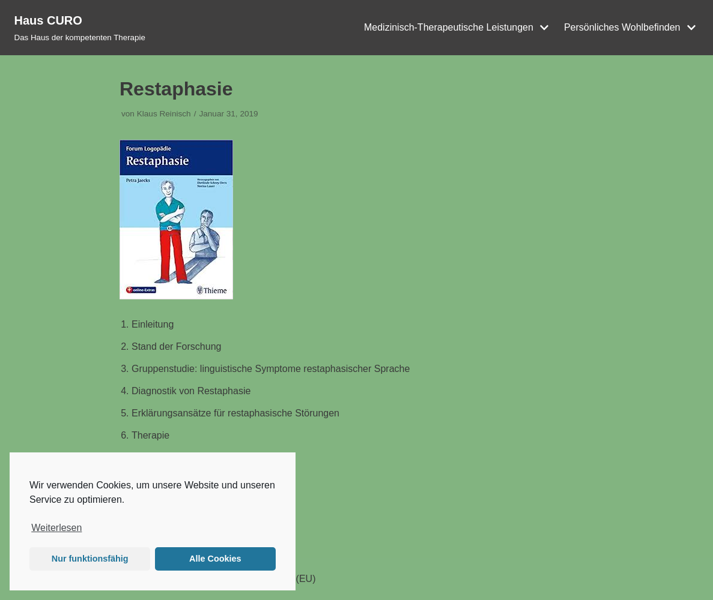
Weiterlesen (56, 528)
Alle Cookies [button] (215, 558)
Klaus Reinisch (164, 113)
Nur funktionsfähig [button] (90, 558)
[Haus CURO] (79, 27)
